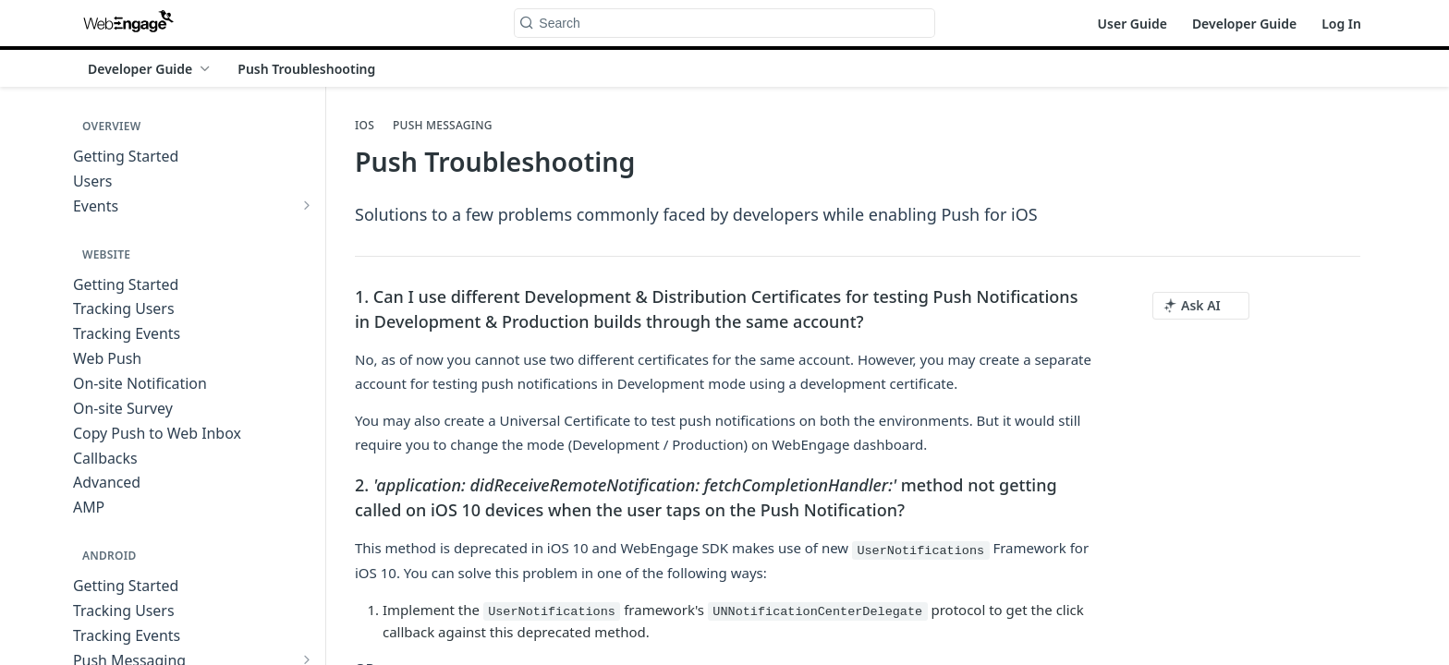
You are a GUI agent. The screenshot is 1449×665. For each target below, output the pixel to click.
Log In (1341, 23)
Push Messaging (443, 125)
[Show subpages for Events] (306, 205)
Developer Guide (1244, 23)
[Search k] (724, 23)
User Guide (1132, 23)
